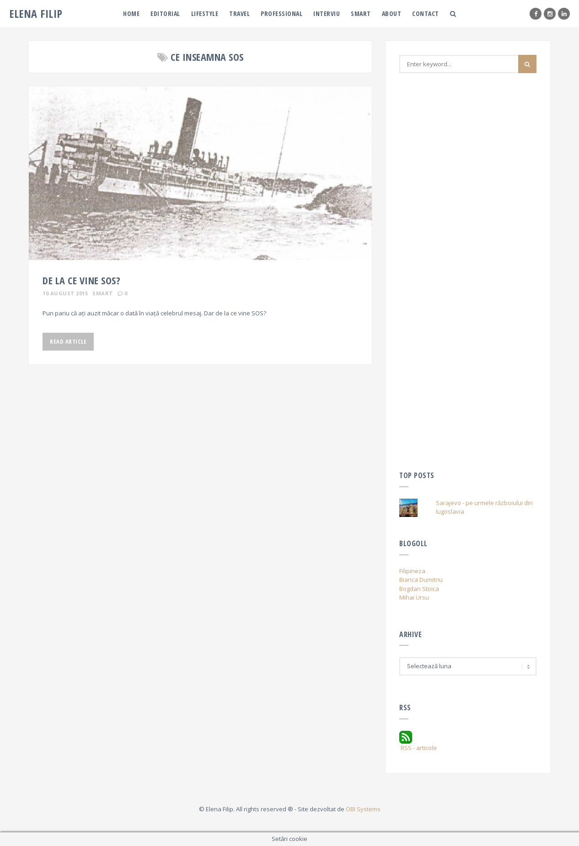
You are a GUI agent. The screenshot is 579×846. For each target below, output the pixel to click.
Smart (361, 13)
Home (131, 13)
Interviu (326, 13)
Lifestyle (205, 13)
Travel (239, 13)
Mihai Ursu (414, 597)
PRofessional (281, 13)
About (392, 13)
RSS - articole (418, 741)
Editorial (165, 13)
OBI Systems (363, 809)
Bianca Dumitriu (421, 579)
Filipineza (412, 571)
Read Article (68, 341)
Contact (425, 13)
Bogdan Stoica (419, 589)
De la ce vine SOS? (81, 280)
